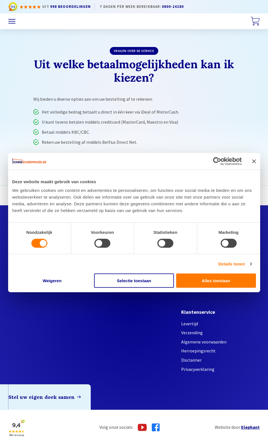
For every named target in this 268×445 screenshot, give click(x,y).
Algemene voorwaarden (204, 342)
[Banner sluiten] (254, 161)
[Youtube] (142, 427)
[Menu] (11, 21)
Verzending (192, 332)
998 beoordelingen (70, 6)
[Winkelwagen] (255, 21)
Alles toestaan (216, 280)
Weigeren (52, 280)
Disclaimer (191, 360)
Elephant (250, 427)
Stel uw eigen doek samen (41, 397)
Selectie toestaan (134, 280)
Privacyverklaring (198, 369)
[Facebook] (155, 427)
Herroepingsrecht (198, 351)
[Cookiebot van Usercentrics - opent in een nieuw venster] (217, 161)
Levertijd (189, 323)
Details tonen (231, 263)
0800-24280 (173, 6)
